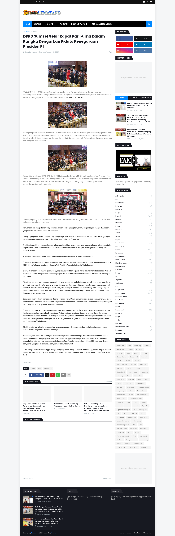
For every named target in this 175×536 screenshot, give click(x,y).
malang (131, 391)
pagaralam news (123, 421)
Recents (133, 98)
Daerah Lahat (121, 357)
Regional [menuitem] (48, 24)
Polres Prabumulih (123, 436)
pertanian (133, 330)
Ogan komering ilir (123, 410)
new (128, 402)
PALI (133, 286)
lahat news (128, 383)
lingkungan (131, 387)
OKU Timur (133, 413)
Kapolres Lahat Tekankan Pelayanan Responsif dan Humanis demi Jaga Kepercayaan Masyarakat (34, 407)
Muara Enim (133, 259)
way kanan (133, 447)
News (39, 368)
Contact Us (40, 2)
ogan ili (135, 406)
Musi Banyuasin (133, 263)
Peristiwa (133, 300)
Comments (146, 98)
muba (131, 395)
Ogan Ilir (133, 280)
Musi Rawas (133, 266)
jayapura (145, 372)
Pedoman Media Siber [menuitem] (102, 24)
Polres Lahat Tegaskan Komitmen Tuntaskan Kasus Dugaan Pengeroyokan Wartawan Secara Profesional (97, 407)
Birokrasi (133, 209)
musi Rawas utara (133, 327)
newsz (127, 406)
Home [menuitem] (27, 24)
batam (130, 349)
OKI (133, 276)
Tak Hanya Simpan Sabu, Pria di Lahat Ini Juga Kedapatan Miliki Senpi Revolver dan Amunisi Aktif (138, 118)
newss (143, 402)
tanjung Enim (133, 333)
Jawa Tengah (133, 372)
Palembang (48, 368)
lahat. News (140, 383)
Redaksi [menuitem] (37, 24)
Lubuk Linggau (133, 256)
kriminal (133, 323)
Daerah (34, 31)
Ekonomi (133, 223)
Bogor (133, 213)
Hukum (133, 226)
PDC (140, 425)
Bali (133, 199)
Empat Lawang (122, 364)
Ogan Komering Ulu (140, 410)
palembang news (123, 425)
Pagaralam (133, 290)
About (32, 2)
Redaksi (133, 313)
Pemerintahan (133, 296)
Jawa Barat (121, 372)
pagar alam (131, 417)
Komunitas (133, 246)
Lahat (133, 249)
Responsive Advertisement (133, 77)
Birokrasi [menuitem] (63, 24)
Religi (133, 316)
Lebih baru (28, 478)
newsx (119, 406)
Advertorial (133, 196)
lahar (147, 380)
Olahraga (133, 283)
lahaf (139, 380)
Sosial (133, 320)
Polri (134, 436)
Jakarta (133, 233)
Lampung (133, 253)
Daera (136, 353)
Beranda (26, 31)
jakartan (129, 368)
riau (135, 440)
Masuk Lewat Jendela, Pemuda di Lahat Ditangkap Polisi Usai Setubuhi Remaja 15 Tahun (139, 133)
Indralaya (133, 229)
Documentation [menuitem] (79, 24)
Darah (119, 361)
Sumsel (127, 444)
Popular (121, 98)
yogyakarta (145, 447)
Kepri (133, 239)
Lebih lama (107, 478)
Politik (133, 306)
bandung (137, 346)
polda (129, 432)
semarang (144, 440)
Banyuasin (133, 203)
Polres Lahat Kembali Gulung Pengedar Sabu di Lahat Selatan (68, 405)
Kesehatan (133, 243)
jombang (120, 376)
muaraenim (121, 395)
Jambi (138, 368)
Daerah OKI (134, 357)
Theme (54, 533)
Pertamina (133, 303)
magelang (120, 391)
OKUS (142, 413)
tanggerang (138, 444)
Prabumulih (133, 310)
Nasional (133, 270)
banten (146, 346)
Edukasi (133, 219)
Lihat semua (107, 381)
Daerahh (144, 357)
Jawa (133, 236)
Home (25, 2)
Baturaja (133, 206)
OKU (124, 413)
